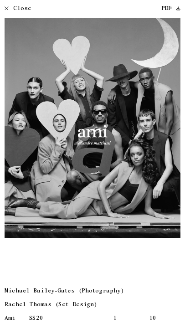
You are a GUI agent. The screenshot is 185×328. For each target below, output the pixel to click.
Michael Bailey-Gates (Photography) (64, 291)
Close (18, 9)
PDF (170, 9)
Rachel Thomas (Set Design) (51, 305)
